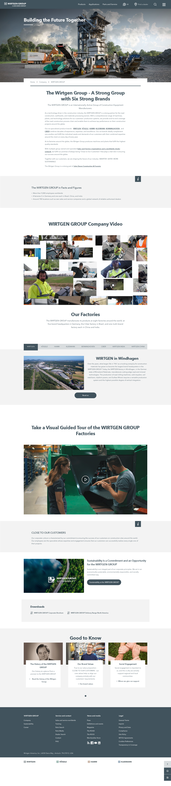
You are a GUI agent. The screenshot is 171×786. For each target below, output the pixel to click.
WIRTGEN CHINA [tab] (138, 347)
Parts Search (59, 727)
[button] (85, 696)
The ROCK (90, 734)
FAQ (57, 741)
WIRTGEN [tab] (31, 347)
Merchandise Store (93, 738)
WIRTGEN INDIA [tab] (119, 347)
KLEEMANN (100, 129)
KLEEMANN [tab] (70, 347)
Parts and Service (110, 4)
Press (89, 720)
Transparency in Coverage (128, 745)
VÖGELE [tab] (44, 347)
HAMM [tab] (56, 347)
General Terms (124, 720)
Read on (85, 395)
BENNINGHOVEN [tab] (88, 347)
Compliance (123, 731)
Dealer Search (60, 734)
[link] (85, 270)
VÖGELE (85, 129)
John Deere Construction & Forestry (87, 166)
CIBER (47, 131)
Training (58, 724)
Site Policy (122, 734)
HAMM (92, 129)
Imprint (121, 724)
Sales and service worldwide (65, 720)
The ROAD (91, 731)
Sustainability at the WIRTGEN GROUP (104, 582)
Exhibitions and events (95, 724)
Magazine (90, 727)
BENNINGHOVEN (113, 129)
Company (27, 720)
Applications (94, 4)
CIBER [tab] (103, 347)
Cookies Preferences (126, 741)
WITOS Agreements (126, 738)
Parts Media (59, 731)
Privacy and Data (125, 727)
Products (82, 4)
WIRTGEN (77, 129)
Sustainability (28, 724)
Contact (58, 738)
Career (26, 727)
